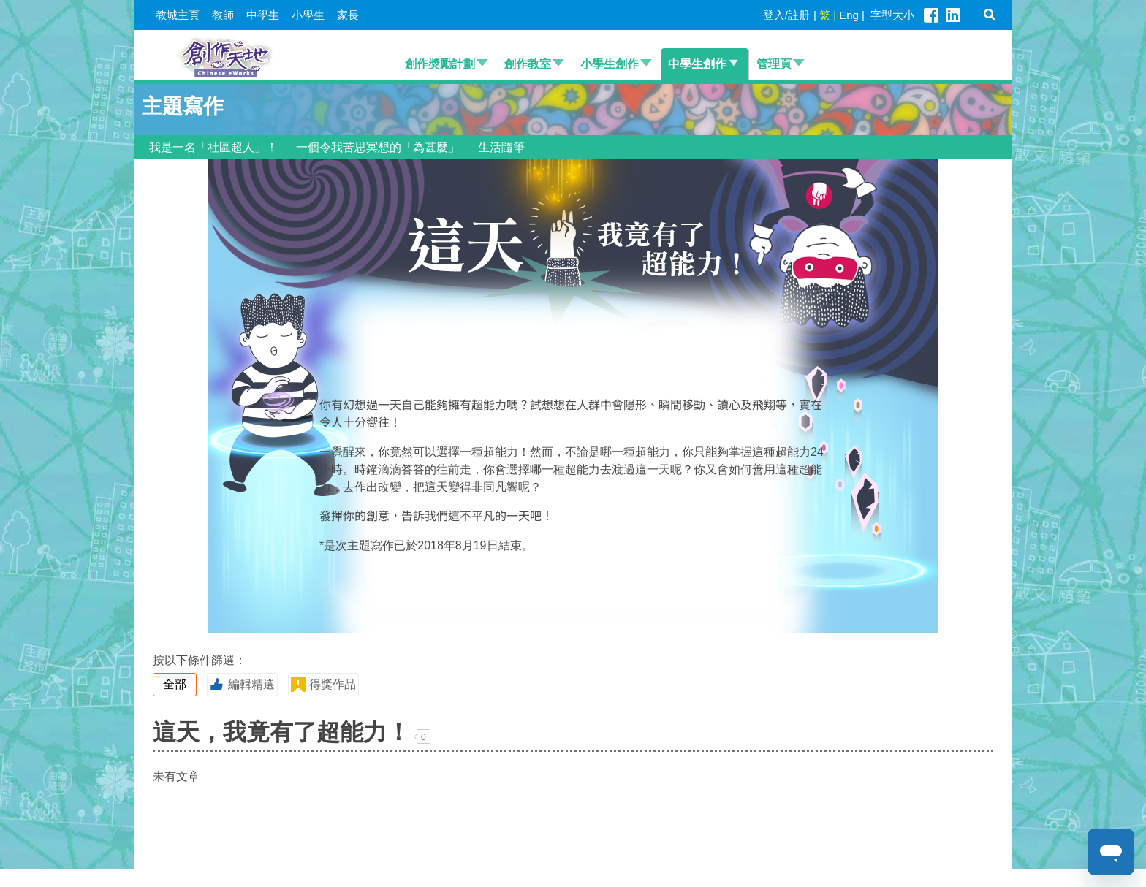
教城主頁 (178, 15)
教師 (223, 15)
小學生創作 (609, 64)
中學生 (262, 15)
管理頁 (774, 64)
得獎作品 (323, 684)
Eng (849, 15)
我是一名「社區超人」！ (213, 147)
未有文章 (176, 776)
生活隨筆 (501, 147)
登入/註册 (786, 15)
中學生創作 (697, 64)
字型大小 (892, 15)
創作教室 (527, 64)
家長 (348, 15)
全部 (174, 684)
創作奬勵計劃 (440, 64)
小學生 (308, 15)
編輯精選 (242, 684)
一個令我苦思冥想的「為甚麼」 (378, 147)
